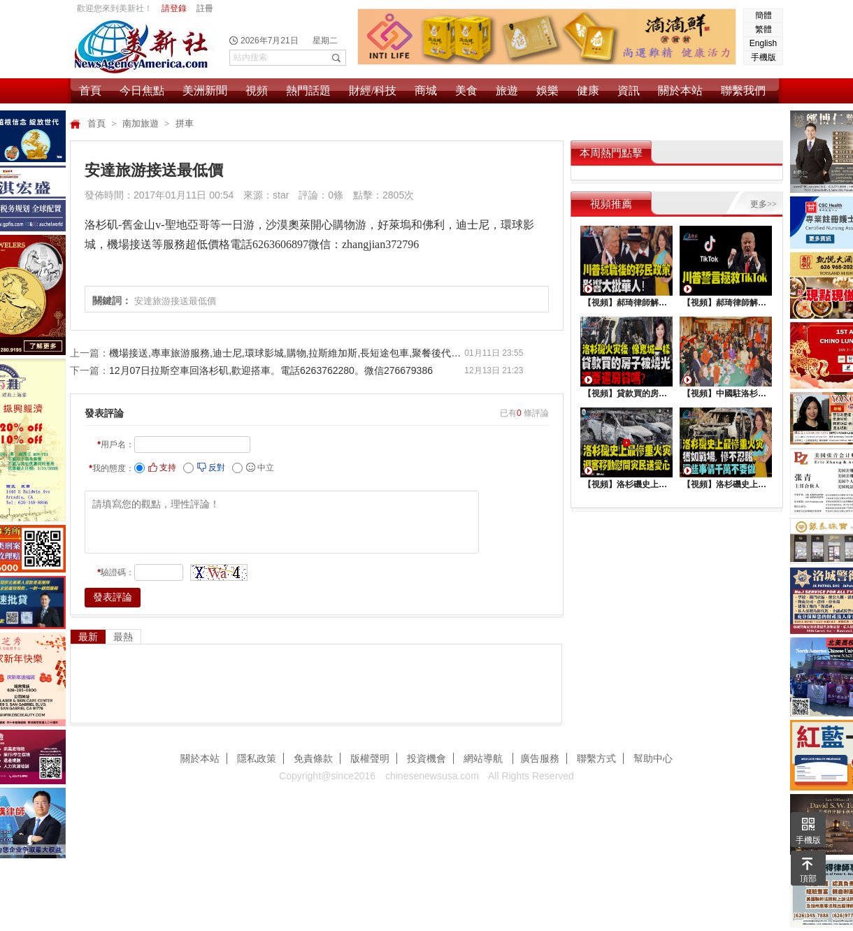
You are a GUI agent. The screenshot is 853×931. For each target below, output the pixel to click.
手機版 (763, 57)
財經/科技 (372, 90)
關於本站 (680, 90)
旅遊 (507, 90)
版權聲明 (369, 758)
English (763, 43)
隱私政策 (256, 758)
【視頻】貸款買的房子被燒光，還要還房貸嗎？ (626, 393)
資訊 (628, 90)
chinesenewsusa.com (432, 775)
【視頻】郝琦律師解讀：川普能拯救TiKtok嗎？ (725, 303)
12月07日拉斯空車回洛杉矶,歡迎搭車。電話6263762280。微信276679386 (271, 370)
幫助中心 (653, 758)
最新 (88, 636)
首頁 (90, 90)
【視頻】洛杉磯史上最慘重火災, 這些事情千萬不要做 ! (725, 484)
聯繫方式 (596, 758)
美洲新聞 (204, 90)
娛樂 (547, 90)
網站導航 (485, 758)
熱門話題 (308, 90)
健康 (588, 90)
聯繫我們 (743, 90)
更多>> (763, 204)
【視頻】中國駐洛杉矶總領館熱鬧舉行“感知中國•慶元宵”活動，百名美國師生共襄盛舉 (725, 393)
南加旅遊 (141, 123)
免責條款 (313, 758)
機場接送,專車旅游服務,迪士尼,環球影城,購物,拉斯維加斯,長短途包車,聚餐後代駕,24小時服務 (286, 353)
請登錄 (174, 8)
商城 (426, 90)
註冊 (204, 8)
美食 (466, 90)
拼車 (184, 123)
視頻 (256, 90)
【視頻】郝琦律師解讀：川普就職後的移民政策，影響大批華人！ (626, 303)
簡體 (763, 15)
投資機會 (426, 758)
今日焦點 (142, 90)
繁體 (763, 29)
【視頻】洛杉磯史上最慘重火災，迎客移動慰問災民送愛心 (626, 484)
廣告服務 (539, 758)
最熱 (123, 636)
